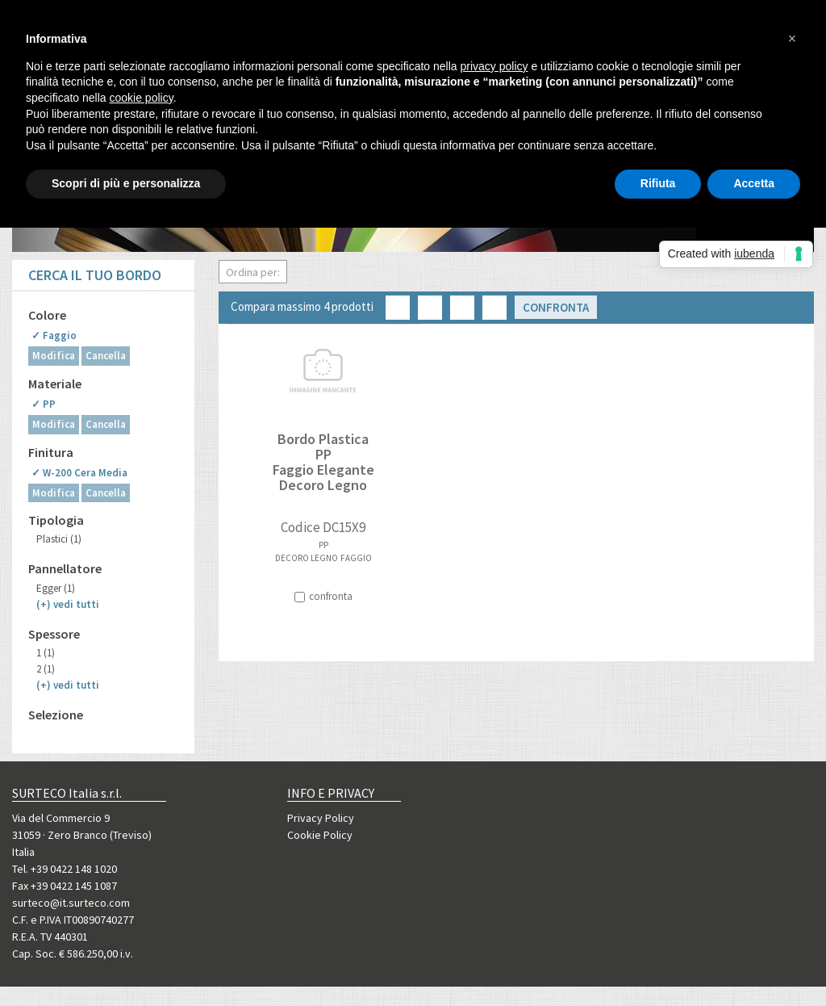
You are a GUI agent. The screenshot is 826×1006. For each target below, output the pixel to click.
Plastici (58, 539)
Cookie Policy (320, 835)
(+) (67, 604)
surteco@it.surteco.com (71, 902)
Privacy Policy (320, 818)
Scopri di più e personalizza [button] (126, 183)
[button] (792, 39)
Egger (55, 588)
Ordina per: (253, 272)
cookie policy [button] (141, 97)
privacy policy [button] (494, 66)
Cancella (106, 356)
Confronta (556, 307)
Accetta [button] (753, 183)
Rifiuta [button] (658, 183)
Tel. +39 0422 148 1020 (64, 868)
